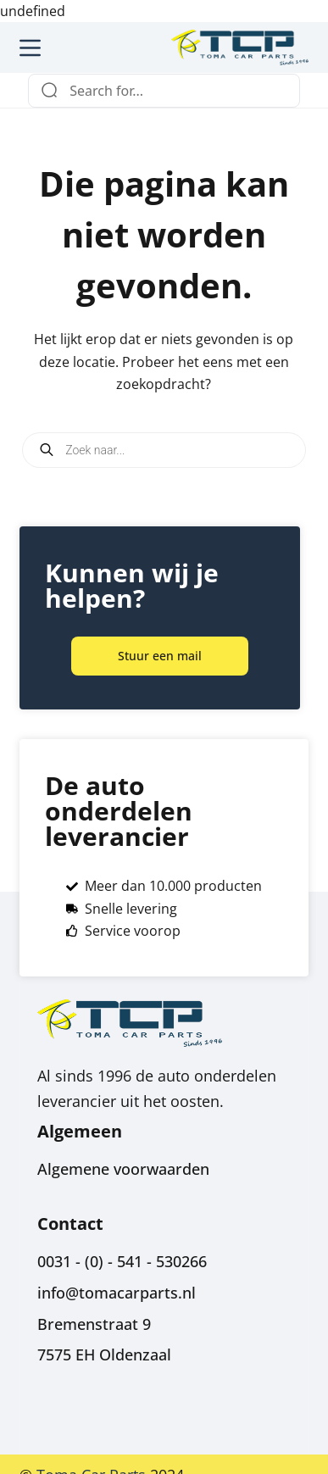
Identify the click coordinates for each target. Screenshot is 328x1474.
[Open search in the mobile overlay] (164, 450)
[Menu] (30, 47)
